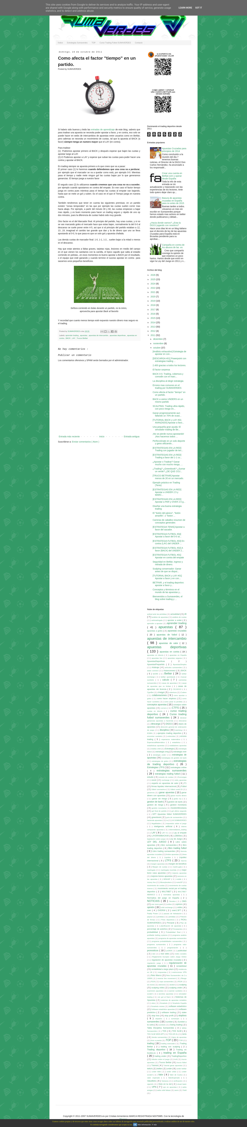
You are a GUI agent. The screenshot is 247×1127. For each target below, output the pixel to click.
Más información (144, 1125)
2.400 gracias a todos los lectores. (169, 365)
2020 (153, 296)
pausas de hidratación (173, 914)
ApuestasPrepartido (156, 664)
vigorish (150, 1084)
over (149, 910)
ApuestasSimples (180, 664)
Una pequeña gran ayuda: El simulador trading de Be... (167, 428)
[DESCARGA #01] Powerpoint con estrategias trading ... (169, 359)
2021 (153, 292)
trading (151, 1043)
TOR (181, 1040)
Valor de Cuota (176, 1075)
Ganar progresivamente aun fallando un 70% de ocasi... (167, 414)
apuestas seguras (175, 658)
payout (150, 917)
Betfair (168, 673)
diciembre (158, 339)
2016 (153, 314)
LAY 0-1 (165, 833)
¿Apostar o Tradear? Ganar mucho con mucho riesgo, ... (168, 463)
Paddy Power (153, 914)
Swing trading (176, 1025)
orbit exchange (167, 907)
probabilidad (153, 932)
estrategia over (180, 752)
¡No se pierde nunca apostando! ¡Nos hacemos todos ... (168, 435)
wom (177, 1090)
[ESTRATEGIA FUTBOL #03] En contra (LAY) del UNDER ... (168, 542)
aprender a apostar (155, 623)
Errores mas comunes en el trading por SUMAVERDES (167, 386)
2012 (153, 331)
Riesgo (184, 978)
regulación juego (154, 963)
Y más (154, 1125)
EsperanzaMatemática (156, 742)
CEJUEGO (177, 689)
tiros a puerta (156, 1040)
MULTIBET (167, 892)
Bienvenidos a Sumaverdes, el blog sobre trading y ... (167, 597)
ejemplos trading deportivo (169, 733)
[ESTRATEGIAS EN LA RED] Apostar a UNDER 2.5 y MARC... (167, 492)
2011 (153, 335)
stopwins (159, 1019)
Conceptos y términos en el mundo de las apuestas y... (167, 590)
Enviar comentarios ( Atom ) (85, 441)
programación (173, 948)
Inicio (101, 436)
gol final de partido (159, 811)
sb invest (151, 985)
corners (164, 708)
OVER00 (162, 910)
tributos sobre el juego (161, 1059)
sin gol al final (164, 997)
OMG (184, 901)
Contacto (139, 43)
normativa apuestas (172, 895)
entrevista (171, 736)
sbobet (172, 985)
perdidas (161, 917)
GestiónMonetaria (179, 808)
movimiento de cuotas (156, 885)
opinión (151, 907)
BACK (68, 338)
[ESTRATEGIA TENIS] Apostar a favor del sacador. (169, 528)
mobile (179, 879)
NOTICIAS (154, 901)
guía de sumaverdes (174, 817)
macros (184, 861)
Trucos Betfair (82, 338)
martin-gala (178, 867)
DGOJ (169, 724)
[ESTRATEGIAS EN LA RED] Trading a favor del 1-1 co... (167, 456)
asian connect (153, 671)
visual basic (182, 1084)
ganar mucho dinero (179, 796)
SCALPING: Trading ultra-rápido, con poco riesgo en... (169, 407)
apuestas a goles (155, 631)
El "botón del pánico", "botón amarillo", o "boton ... (167, 514)
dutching (179, 730)
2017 (153, 309)
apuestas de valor (169, 643)
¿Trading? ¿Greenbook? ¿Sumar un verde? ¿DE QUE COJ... (169, 470)
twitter (160, 1069)
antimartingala (157, 620)
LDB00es (178, 836)
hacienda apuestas (155, 820)
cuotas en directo (155, 711)
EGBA (150, 733)
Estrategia (170, 749)
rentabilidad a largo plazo (162, 969)
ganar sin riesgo (160, 799)
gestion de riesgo (155, 805)
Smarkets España (179, 1003)
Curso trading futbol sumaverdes (167, 716)
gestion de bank (155, 801)
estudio (150, 777)
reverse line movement (167, 978)
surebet (169, 1022)
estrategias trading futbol (168, 774)
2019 (153, 301)
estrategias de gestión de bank (174, 758)
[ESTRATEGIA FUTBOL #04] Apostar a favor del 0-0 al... (167, 535)
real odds (165, 954)
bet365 (156, 674)
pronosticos (153, 950)
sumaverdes (153, 1021)
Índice (60, 43)
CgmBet (150, 692)
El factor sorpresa (161, 369)
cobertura (173, 692)
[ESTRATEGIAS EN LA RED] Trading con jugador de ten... (168, 449)
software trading (169, 1012)
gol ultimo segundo (179, 811)
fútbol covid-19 (177, 789)
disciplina (165, 730)
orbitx (180, 907)
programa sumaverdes (157, 944)
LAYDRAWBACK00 (160, 836)
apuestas (84, 335)
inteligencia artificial (164, 826)
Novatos (173, 901)
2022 (153, 288)
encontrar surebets (155, 736)
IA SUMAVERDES (179, 820)
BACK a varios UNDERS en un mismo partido (168, 400)
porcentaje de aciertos (157, 929)
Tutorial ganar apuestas (173, 1065)
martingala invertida (169, 870)
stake (184, 1012)
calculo (166, 680)
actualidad (175, 614)
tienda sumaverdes (160, 1037)
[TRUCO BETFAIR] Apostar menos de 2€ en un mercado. (168, 477)
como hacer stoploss (167, 698)
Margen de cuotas (160, 867)
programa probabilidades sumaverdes (167, 941)
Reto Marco (156, 975)
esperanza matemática (171, 739)
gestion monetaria (178, 805)
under (169, 1069)
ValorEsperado (174, 1078)
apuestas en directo (155, 655)
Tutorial (155, 1065)
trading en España (175, 1052)
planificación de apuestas (171, 926)
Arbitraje (156, 667)
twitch (150, 1069)
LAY (74, 338)
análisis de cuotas (179, 617)
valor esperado (154, 1078)
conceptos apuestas (157, 704)
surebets (162, 1025)
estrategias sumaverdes (172, 770)
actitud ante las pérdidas (157, 614)
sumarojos (176, 1019)
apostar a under (175, 620)
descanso (183, 721)
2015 (153, 318)
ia (167, 820)
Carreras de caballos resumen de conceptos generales (169, 521)
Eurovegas (182, 777)
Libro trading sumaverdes (164, 851)
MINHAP (167, 879)
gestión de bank (175, 802)
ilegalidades (157, 823)
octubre (157, 347)
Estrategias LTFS (156, 767)
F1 (185, 783)
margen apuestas (158, 864)
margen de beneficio (178, 864)
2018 (153, 305)
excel (154, 780)
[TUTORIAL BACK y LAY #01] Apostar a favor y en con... (167, 577)
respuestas (162, 972)
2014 (153, 322)
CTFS (176, 707)
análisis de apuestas (160, 617)
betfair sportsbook (168, 677)
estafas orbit (156, 749)
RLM (153, 981)
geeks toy (178, 799)
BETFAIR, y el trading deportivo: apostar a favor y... (168, 584)
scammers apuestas (155, 991)
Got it (198, 7)
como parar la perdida (173, 702)
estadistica (177, 742)
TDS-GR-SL (173, 1034)
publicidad (182, 951)
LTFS (168, 860)
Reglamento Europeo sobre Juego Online (169, 957)
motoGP (179, 882)
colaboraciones (160, 695)
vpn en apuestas (170, 1087)
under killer (157, 1072)
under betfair (182, 1069)
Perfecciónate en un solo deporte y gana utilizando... (169, 442)
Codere (184, 692)
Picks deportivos (168, 920)
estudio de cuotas (166, 777)
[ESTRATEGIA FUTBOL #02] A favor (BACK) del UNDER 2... (168, 549)
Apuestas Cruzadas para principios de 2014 (174, 149)
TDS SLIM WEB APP (155, 1034)
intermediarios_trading (178, 830)
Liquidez (168, 857)
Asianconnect (170, 671)
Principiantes (177, 929)
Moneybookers (166, 882)
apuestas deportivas (118, 335)
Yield (185, 1090)
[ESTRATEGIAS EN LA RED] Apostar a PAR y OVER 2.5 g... (169, 500)
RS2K (180, 981)
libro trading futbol (177, 848)
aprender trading (72, 335)
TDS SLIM (177, 1031)
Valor (161, 1074)
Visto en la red (165, 1084)
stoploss (182, 1015)
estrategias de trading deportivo (167, 762)
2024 (153, 283)
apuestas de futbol (168, 634)
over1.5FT (177, 910)
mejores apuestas (179, 873)
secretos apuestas (166, 994)
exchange (166, 780)
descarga (156, 724)
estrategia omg (162, 752)
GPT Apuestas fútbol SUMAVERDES (169, 814)
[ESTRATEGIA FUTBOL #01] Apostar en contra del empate (168, 556)
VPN (154, 1087)
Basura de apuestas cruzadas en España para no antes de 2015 (173, 201)
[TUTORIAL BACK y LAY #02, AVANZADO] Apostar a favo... (168, 421)
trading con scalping (171, 1047)
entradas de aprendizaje (103, 129)
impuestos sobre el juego (176, 823)
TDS (164, 1031)
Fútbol (184, 786)
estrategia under (160, 755)
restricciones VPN (179, 972)
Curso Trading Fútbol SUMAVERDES (115, 43)
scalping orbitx (158, 988)
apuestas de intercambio (99, 335)
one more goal (157, 904)
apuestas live (157, 658)
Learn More (185, 7)
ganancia (151, 793)
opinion (179, 904)
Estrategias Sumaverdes (77, 43)
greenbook (157, 817)
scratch (150, 994)
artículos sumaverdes (174, 667)
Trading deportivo (157, 1049)
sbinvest (162, 985)
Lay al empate (180, 833)
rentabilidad (181, 966)
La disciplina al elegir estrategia (168, 381)
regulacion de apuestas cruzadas (167, 960)
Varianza (165, 1081)
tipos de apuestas (179, 1037)
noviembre (158, 343)
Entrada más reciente (69, 436)
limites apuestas (172, 854)
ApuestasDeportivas (159, 661)
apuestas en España (178, 655)
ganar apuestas (167, 792)
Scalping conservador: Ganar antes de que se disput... (167, 570)
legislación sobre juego (156, 839)
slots (153, 1003)
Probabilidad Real (174, 932)
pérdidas (172, 917)
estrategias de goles (160, 761)
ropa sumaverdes (167, 981)
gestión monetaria (159, 808)
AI (185, 614)
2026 (153, 275)
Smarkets (164, 1003)
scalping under (176, 988)
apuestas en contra (170, 651)
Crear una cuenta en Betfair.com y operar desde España (172, 176)
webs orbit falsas (164, 1090)
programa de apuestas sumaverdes (173, 938)
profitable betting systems (157, 935)
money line (151, 882)
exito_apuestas (181, 780)
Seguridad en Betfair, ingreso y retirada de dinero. (168, 563)
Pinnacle (171, 923)
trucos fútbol (182, 1062)
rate (154, 954)
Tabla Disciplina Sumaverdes (161, 1028)
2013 (153, 326)
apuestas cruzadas (177, 630)
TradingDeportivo (179, 1056)
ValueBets (152, 1081)
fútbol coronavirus (159, 789)
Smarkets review (158, 1006)
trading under (160, 1056)
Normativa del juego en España (164, 898)
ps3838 (169, 951)
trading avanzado (168, 1043)
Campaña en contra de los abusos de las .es (173, 246)
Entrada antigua (131, 436)
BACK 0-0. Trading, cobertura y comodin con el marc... (168, 375)
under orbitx (172, 1072)
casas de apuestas (170, 683)
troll (176, 1059)
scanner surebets (175, 991)
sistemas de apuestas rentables (174, 1000)
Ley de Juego (176, 839)
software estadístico (178, 1006)
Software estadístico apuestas (163, 1009)
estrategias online (179, 767)
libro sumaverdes (169, 845)
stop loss (156, 1016)
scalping (183, 985)
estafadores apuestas (178, 745)
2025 (153, 279)
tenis (184, 1034)
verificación (178, 1081)
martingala (151, 870)
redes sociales (181, 954)
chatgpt (161, 692)
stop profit (169, 1016)
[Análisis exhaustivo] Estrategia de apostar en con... (169, 352)
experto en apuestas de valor (165, 783)
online (169, 904)
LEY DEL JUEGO (157, 842)
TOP (93, 43)
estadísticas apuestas (156, 745)
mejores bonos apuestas (162, 876)
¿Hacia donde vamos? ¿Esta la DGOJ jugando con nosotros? (165, 224)
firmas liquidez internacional (164, 786)
